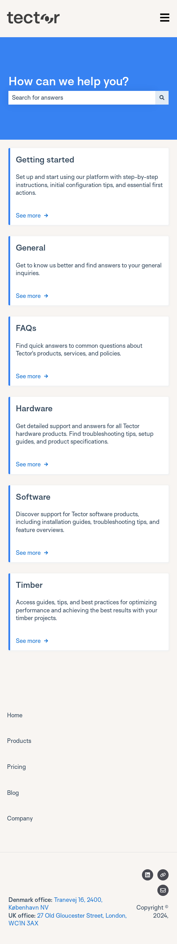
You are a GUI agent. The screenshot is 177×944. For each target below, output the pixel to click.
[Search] (162, 97)
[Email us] (163, 890)
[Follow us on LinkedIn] (147, 874)
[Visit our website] (163, 874)
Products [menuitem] (19, 740)
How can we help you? (68, 80)
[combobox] (81, 97)
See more (28, 215)
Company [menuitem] (20, 818)
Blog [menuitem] (13, 792)
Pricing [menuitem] (16, 766)
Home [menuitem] (14, 715)
